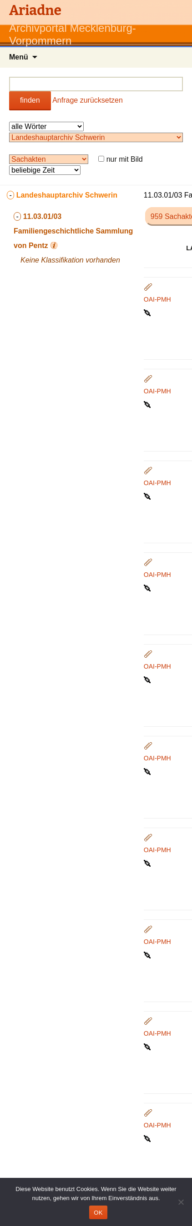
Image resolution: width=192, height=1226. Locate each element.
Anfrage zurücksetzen (87, 100)
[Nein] (180, 1201)
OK (98, 1212)
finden (30, 100)
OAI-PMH (157, 299)
